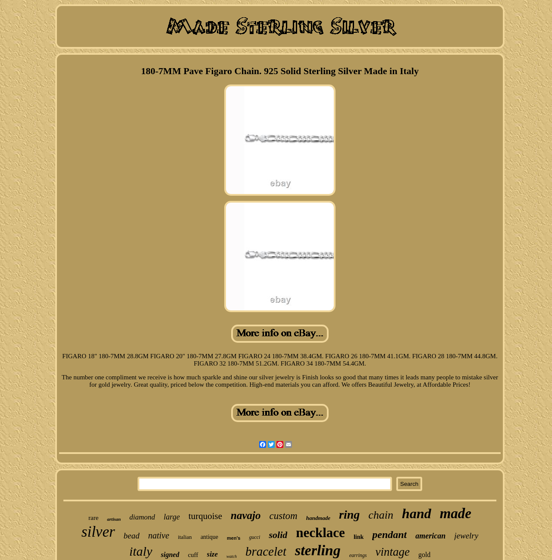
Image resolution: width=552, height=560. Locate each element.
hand (416, 513)
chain (380, 515)
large (172, 517)
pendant (389, 534)
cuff (193, 554)
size (212, 554)
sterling (318, 550)
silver (98, 531)
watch (231, 556)
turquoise (205, 516)
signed (170, 554)
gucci (254, 537)
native (158, 535)
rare (93, 517)
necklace (320, 532)
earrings (358, 555)
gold (424, 554)
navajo (245, 515)
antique (209, 537)
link (359, 537)
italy (140, 551)
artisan (114, 519)
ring (349, 514)
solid (278, 534)
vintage (392, 551)
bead (132, 535)
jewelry (466, 535)
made (455, 513)
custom (284, 515)
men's (233, 538)
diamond (142, 517)
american (430, 536)
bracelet (265, 551)
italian (185, 537)
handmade (318, 518)
